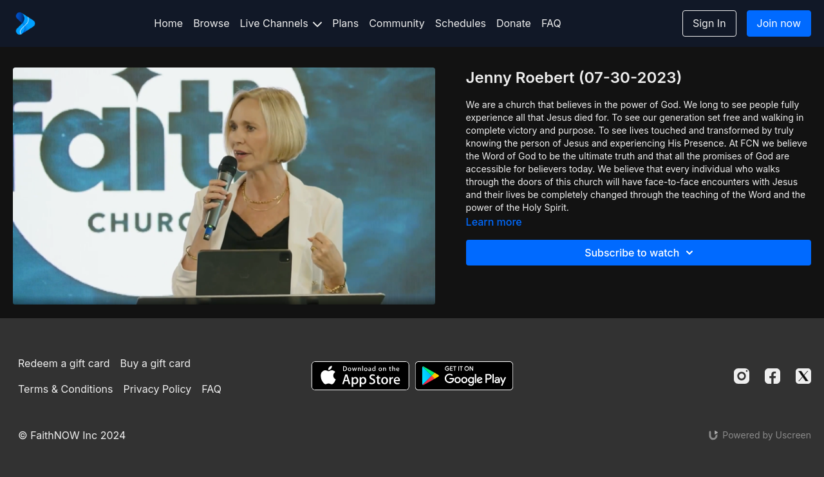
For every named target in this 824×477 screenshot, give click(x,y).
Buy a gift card (155, 363)
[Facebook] (772, 376)
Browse (211, 23)
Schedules (460, 23)
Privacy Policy (157, 388)
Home (168, 23)
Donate (513, 23)
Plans (345, 23)
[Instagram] (741, 376)
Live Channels (281, 23)
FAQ (551, 23)
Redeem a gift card (63, 363)
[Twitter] (803, 376)
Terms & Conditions (65, 388)
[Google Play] (464, 375)
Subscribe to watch (641, 252)
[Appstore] (360, 375)
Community (397, 23)
